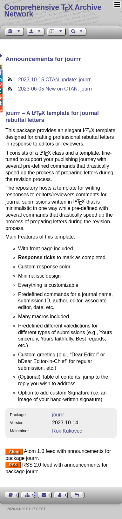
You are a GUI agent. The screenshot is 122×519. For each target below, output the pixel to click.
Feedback (83, 495)
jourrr (58, 414)
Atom (14, 451)
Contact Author (66, 495)
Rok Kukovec (67, 431)
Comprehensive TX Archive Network (52, 10)
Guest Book (17, 495)
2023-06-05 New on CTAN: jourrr (55, 88)
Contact (50, 495)
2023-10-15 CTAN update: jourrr (54, 79)
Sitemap (33, 495)
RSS (13, 465)
